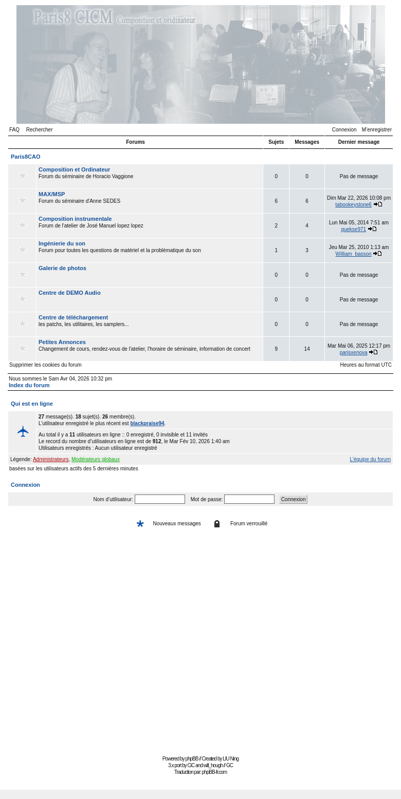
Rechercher (39, 129)
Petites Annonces (62, 342)
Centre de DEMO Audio (70, 293)
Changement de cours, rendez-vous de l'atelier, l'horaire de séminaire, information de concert (150, 348)
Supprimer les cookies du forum (45, 365)
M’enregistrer (377, 129)
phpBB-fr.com (214, 772)
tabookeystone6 (353, 204)
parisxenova (354, 352)
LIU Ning (231, 759)
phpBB (191, 759)
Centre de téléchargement (73, 317)
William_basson (354, 254)
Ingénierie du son (62, 243)
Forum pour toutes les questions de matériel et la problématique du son (150, 250)
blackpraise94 (147, 423)
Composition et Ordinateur (74, 169)
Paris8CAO (25, 157)
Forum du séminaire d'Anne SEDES (150, 201)
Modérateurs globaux (95, 459)
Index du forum (29, 385)
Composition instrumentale (75, 219)
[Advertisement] (96, 644)
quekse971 (353, 229)
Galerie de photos (62, 268)
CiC (191, 765)
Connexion (344, 129)
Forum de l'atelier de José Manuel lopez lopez (150, 225)
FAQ (14, 129)
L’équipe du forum (370, 459)
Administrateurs (50, 459)
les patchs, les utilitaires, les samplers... (150, 324)
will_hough (213, 765)
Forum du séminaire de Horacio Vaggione (150, 176)
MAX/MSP (52, 194)
